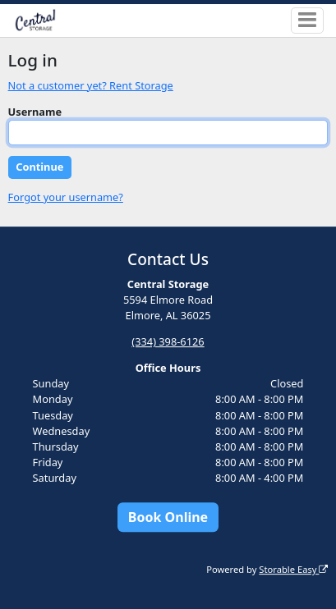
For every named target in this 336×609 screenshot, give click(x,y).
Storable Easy (293, 569)
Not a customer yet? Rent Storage (90, 85)
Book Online (168, 517)
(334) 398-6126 (167, 341)
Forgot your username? (65, 197)
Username (35, 111)
